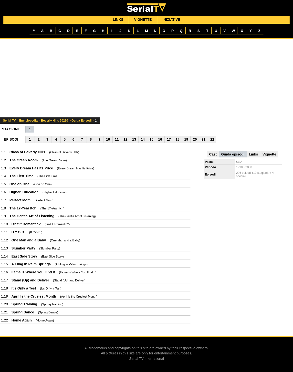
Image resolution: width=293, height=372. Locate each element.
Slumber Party (23, 248)
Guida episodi (232, 154)
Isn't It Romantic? (26, 224)
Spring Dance (22, 312)
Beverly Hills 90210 (54, 120)
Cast (213, 154)
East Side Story (24, 256)
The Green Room (24, 160)
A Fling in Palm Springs (31, 264)
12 (125, 139)
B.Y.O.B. (18, 232)
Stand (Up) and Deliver (30, 280)
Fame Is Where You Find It (33, 272)
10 (108, 139)
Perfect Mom (20, 200)
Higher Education (24, 192)
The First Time (21, 176)
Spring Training (24, 304)
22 (212, 139)
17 (169, 139)
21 (204, 139)
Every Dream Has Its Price (31, 168)
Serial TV (9, 120)
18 (177, 139)
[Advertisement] (146, 81)
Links (118, 19)
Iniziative (171, 19)
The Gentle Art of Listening (32, 216)
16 (160, 139)
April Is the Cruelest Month (33, 296)
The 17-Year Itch (23, 208)
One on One (20, 184)
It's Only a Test (23, 288)
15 (151, 139)
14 (143, 139)
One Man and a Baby (28, 240)
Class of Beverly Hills (27, 152)
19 (186, 139)
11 (117, 139)
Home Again (21, 320)
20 (195, 139)
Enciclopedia (28, 120)
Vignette (143, 19)
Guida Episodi (82, 120)
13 (134, 139)
